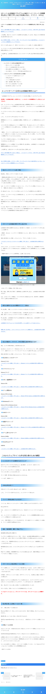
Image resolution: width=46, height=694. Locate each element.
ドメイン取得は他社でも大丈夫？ (14, 80)
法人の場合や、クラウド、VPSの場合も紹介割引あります (19, 71)
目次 (22, 59)
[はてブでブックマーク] (37, 18)
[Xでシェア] (8, 18)
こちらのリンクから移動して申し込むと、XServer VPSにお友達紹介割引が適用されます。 (22, 387)
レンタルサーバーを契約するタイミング (15, 76)
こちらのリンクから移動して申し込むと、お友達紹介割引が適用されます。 (18, 449)
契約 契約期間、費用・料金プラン (14, 82)
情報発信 (3, 661)
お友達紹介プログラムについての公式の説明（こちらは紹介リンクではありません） (21, 323)
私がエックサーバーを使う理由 (13, 65)
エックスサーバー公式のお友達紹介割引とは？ (15, 63)
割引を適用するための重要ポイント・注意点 (16, 69)
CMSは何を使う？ (10, 78)
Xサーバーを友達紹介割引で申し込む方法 (15, 67)
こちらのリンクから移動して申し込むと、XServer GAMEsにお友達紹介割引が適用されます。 (23, 439)
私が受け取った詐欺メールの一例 (14, 86)
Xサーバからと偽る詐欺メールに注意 (14, 84)
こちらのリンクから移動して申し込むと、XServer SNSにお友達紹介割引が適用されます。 (22, 418)
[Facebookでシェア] (23, 18)
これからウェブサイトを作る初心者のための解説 (15, 74)
